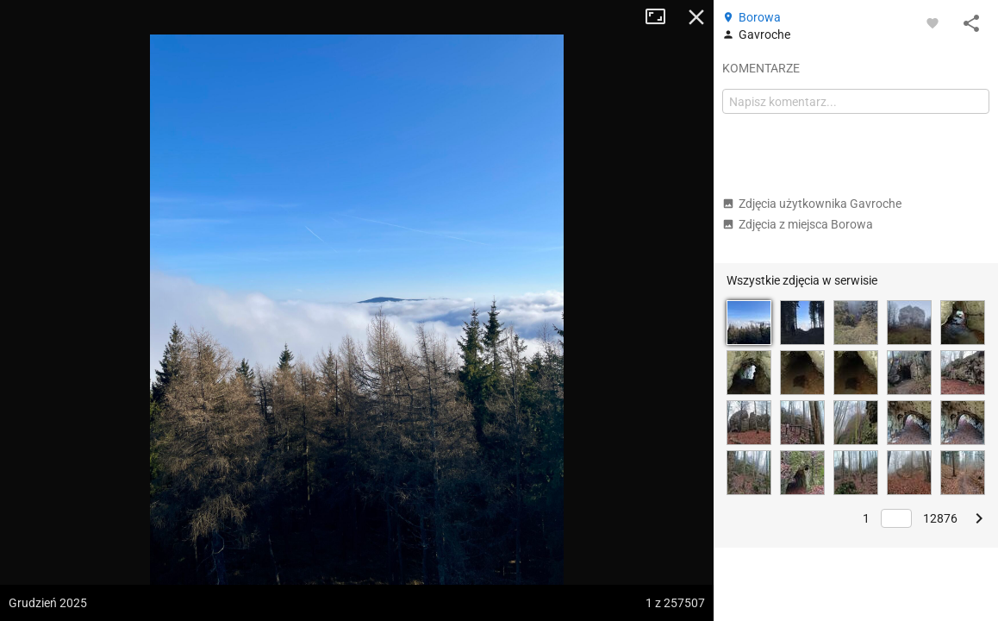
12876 (940, 518)
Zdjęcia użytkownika (811, 203)
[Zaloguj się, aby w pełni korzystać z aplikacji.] (932, 22)
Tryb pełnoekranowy (662, 17)
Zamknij (696, 17)
